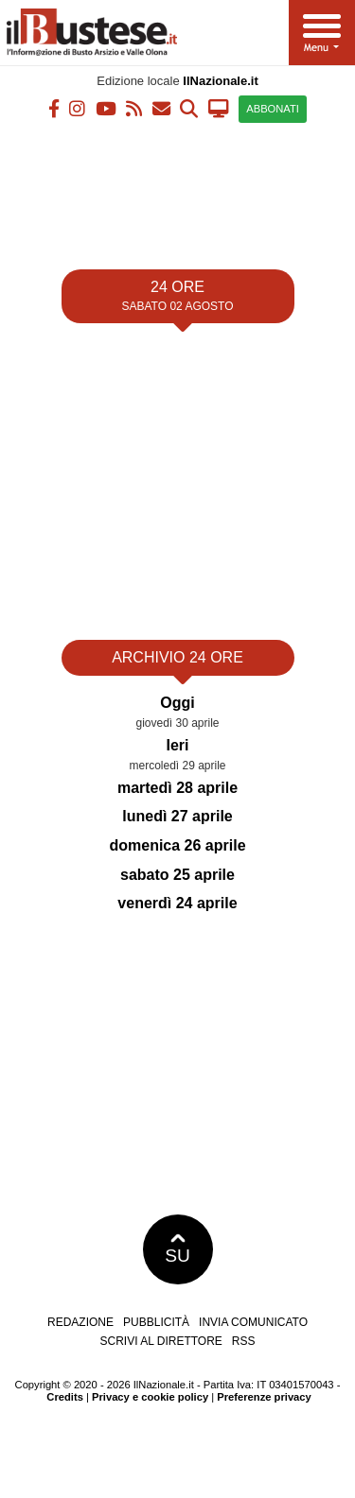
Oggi (177, 703)
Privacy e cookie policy (150, 1397)
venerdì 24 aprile (177, 903)
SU (177, 1249)
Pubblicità (156, 1322)
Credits (64, 1397)
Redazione (80, 1322)
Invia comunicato (253, 1322)
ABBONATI (272, 108)
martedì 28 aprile (177, 788)
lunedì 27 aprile (177, 816)
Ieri (177, 745)
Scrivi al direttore (160, 1341)
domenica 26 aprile (177, 845)
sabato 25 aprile (177, 875)
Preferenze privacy (264, 1397)
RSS (244, 1341)
